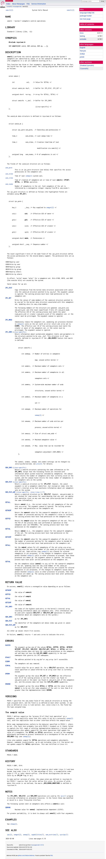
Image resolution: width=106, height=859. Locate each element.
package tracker (86, 16)
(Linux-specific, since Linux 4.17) (25, 492)
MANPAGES (9, 0)
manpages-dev (17, 6)
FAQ (28, 4)
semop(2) (29, 176)
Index (8, 4)
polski (82, 57)
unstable (9, 6)
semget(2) (50, 207)
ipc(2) (9, 834)
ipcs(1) (63, 796)
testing (82, 36)
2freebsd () (87, 65)
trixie (81, 33)
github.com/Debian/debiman (26, 855)
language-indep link (87, 13)
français (83, 51)
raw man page (85, 19)
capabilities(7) (37, 834)
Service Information (38, 4)
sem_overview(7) (52, 834)
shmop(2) (13, 824)
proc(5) (39, 464)
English (82, 48)
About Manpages (18, 4)
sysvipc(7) (64, 834)
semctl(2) (9, 10)
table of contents (87, 24)
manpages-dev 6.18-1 (37, 845)
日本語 (82, 54)
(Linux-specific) (15, 332)
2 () (84, 68)
